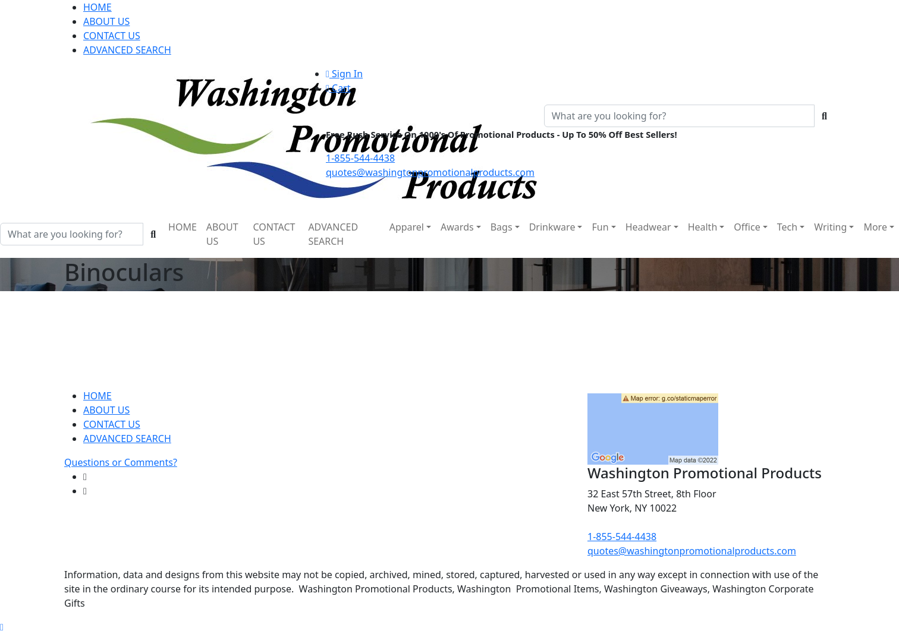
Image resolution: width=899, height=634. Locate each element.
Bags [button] (502, 227)
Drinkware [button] (552, 227)
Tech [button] (787, 227)
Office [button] (747, 227)
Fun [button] (600, 227)
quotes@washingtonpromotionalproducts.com (430, 172)
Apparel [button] (406, 227)
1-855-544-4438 (360, 158)
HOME (97, 7)
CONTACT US (111, 35)
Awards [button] (457, 227)
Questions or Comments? (120, 462)
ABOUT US (106, 21)
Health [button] (703, 227)
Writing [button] (830, 227)
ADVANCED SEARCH (127, 49)
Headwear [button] (648, 227)
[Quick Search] (679, 116)
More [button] (875, 227)
